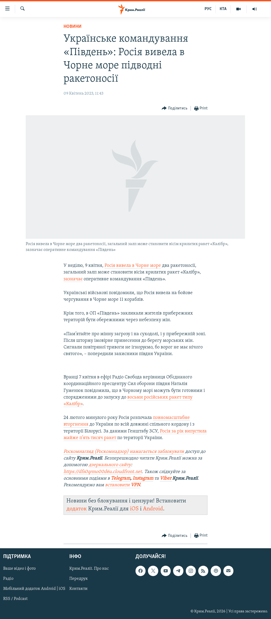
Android (153, 509)
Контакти (78, 589)
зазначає (73, 279)
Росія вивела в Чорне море (133, 265)
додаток (76, 509)
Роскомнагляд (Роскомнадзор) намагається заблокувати (124, 451)
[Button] (174, 108)
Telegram (120, 478)
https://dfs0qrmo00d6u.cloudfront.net (103, 471)
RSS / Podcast (15, 599)
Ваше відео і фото (19, 569)
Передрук (78, 579)
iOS (134, 509)
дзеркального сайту (110, 464)
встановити (122, 485)
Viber (166, 478)
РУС (208, 9)
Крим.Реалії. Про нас (89, 569)
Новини (73, 26)
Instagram (143, 478)
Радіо (8, 579)
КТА (223, 9)
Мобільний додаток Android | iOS (34, 589)
